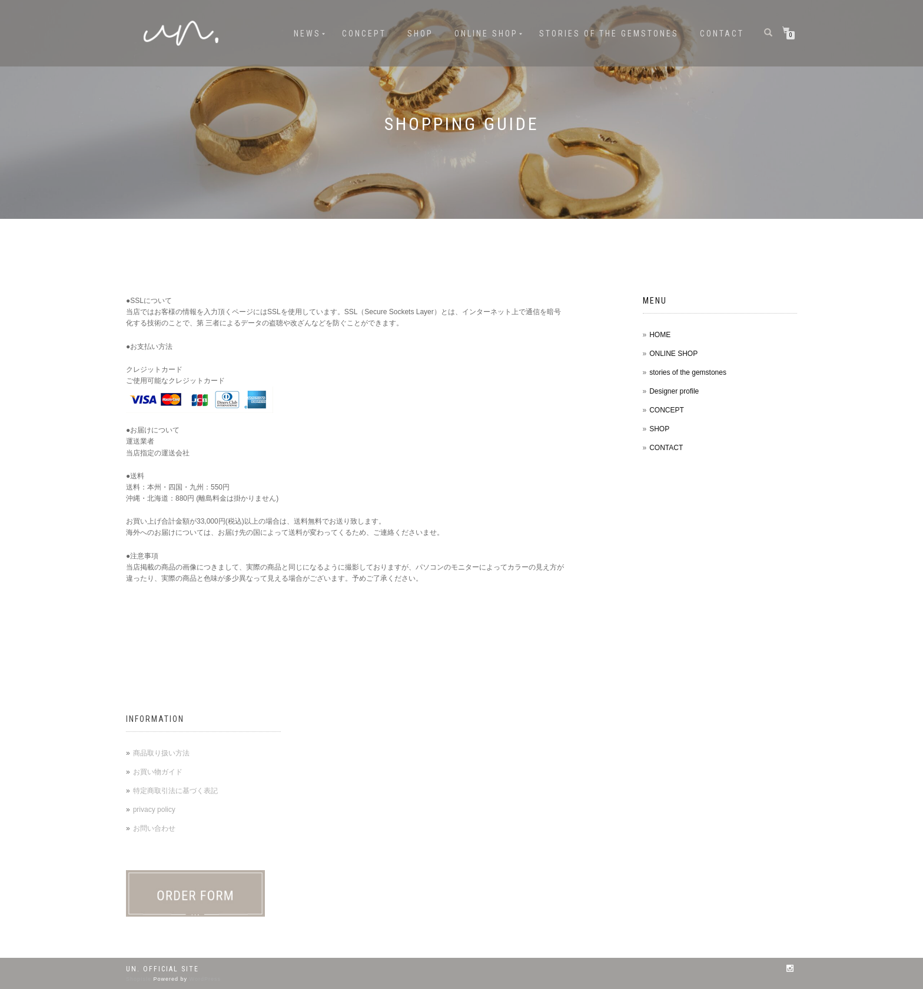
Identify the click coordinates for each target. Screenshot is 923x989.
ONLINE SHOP (486, 33)
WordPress (205, 979)
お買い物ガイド (157, 772)
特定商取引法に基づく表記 (175, 791)
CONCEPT (364, 33)
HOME (659, 335)
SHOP (420, 33)
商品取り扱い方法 (161, 753)
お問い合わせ (154, 828)
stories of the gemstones (609, 33)
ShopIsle (140, 979)
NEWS (307, 33)
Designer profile (674, 391)
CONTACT (722, 33)
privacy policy (154, 809)
